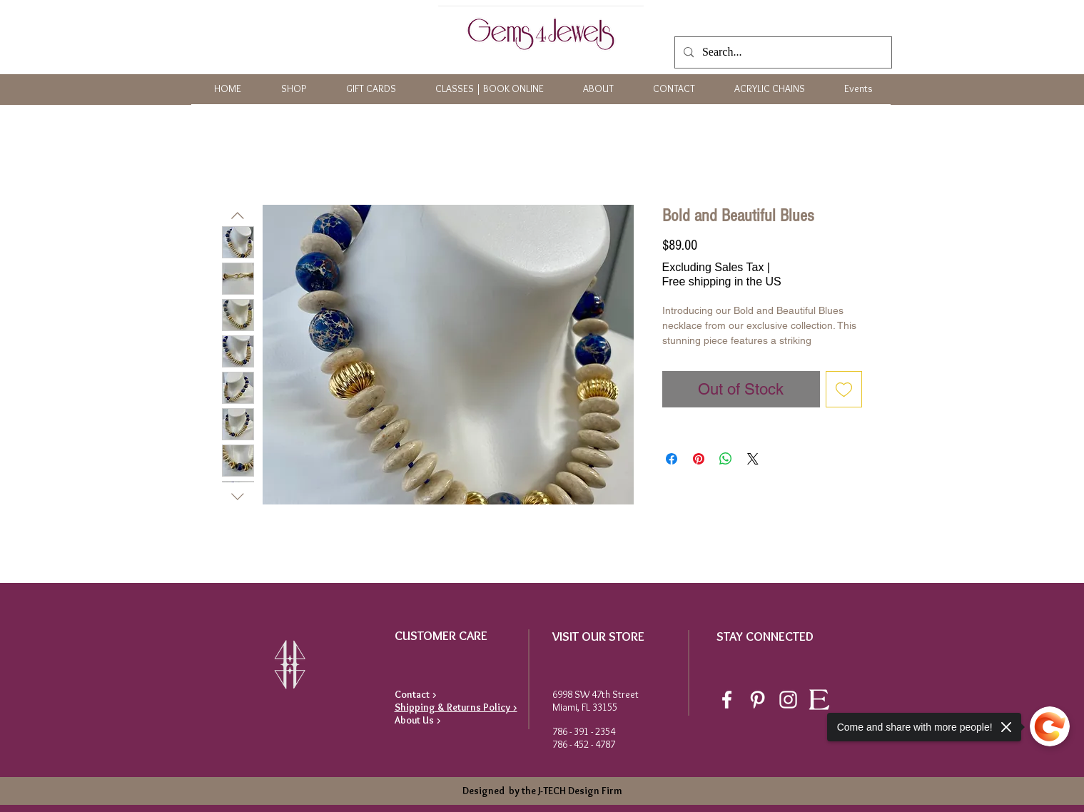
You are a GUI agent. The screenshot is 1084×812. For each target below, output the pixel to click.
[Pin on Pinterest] (698, 458)
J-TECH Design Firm (579, 790)
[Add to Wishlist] (844, 389)
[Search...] (781, 52)
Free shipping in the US (721, 281)
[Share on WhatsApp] (725, 458)
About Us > (418, 720)
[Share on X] (752, 458)
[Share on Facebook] (671, 458)
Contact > (416, 694)
